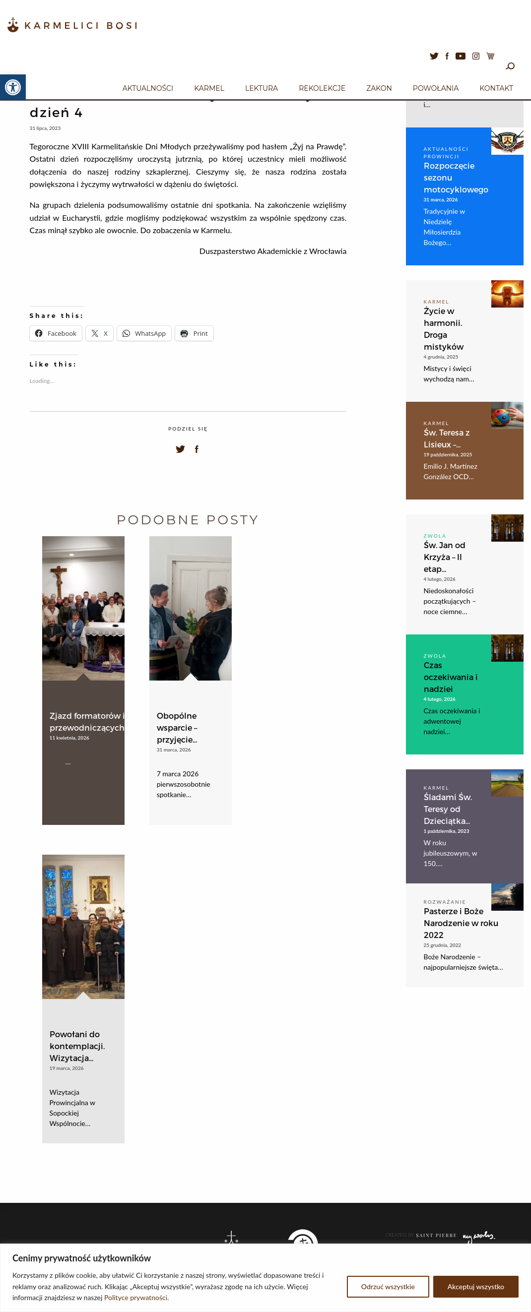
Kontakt (496, 88)
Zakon (379, 88)
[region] (265, 1278)
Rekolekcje (322, 88)
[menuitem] (148, 86)
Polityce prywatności (135, 1297)
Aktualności (148, 88)
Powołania (436, 88)
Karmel (209, 88)
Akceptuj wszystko (476, 1286)
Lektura (261, 88)
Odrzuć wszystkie (388, 1286)
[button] (13, 87)
